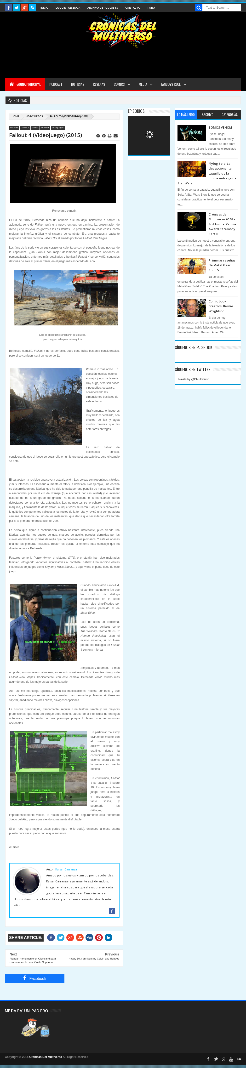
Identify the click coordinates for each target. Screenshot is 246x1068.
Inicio (44, 7)
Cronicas (123, 30)
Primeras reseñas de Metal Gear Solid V (222, 265)
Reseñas (99, 84)
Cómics (120, 84)
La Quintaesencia (68, 7)
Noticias (77, 84)
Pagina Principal (25, 84)
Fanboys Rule (171, 84)
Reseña (45, 127)
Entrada (14, 127)
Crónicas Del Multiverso (46, 1057)
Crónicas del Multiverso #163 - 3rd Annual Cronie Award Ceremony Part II (222, 224)
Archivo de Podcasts (102, 7)
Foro (151, 7)
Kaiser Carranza (66, 869)
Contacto (132, 7)
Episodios (136, 111)
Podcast (56, 84)
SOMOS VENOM (220, 127)
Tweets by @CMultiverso (193, 379)
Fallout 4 (25, 127)
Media (143, 84)
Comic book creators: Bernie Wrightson (221, 306)
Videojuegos (34, 116)
